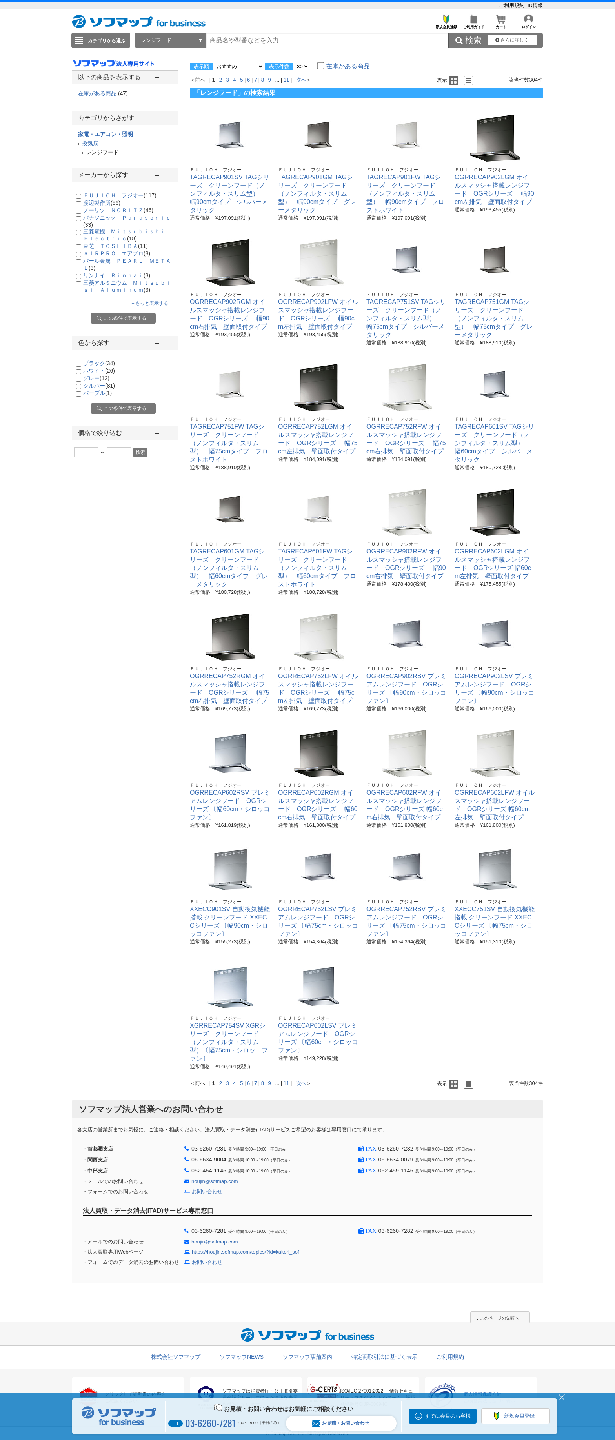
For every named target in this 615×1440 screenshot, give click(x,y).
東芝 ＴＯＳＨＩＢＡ (115, 246)
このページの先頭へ (499, 1318)
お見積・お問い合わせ (340, 1423)
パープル (97, 393)
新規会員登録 (446, 25)
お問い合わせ (207, 1191)
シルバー (99, 385)
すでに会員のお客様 (448, 1416)
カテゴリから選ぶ (107, 41)
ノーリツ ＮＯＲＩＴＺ (118, 210)
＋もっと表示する (149, 303)
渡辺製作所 (101, 203)
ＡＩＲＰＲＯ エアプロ (116, 253)
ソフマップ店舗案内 (307, 1357)
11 (286, 80)
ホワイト (99, 371)
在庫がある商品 (103, 93)
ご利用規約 (512, 5)
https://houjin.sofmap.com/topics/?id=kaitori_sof (245, 1252)
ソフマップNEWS (242, 1357)
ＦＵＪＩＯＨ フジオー (119, 195)
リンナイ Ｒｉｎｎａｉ (116, 275)
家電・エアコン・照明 (105, 134)
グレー (96, 378)
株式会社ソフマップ (175, 1357)
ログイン (528, 25)
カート (501, 25)
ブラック (99, 363)
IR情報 (535, 5)
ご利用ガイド (473, 25)
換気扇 (90, 143)
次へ (301, 80)
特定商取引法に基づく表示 (384, 1357)
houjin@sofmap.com (214, 1181)
